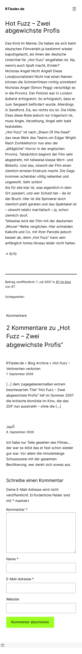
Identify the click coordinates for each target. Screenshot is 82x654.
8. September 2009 (20, 432)
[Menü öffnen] (74, 8)
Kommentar (16, 509)
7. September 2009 (19, 374)
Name (12, 559)
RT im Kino (63, 282)
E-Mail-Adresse (20, 579)
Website (12, 599)
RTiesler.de (14, 9)
